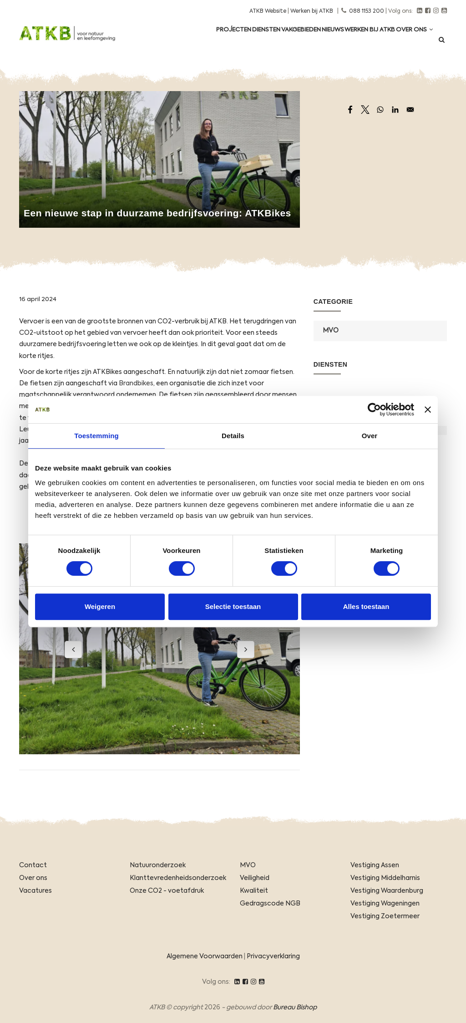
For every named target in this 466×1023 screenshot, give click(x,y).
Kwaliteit (254, 891)
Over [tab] (370, 436)
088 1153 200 (366, 11)
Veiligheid (254, 878)
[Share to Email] (410, 109)
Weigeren (100, 606)
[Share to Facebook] (350, 109)
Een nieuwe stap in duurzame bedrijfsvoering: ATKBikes (157, 213)
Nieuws (317, 42)
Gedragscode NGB (270, 903)
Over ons (411, 42)
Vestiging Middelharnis (385, 878)
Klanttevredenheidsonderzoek (178, 878)
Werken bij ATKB (311, 11)
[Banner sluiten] (428, 409)
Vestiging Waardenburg (386, 891)
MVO (331, 330)
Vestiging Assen (374, 865)
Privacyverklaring (273, 956)
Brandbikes (136, 383)
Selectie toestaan (233, 606)
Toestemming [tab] (96, 436)
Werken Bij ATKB (360, 42)
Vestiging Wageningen (385, 903)
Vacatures (35, 891)
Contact (33, 865)
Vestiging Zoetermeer (385, 916)
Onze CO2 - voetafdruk (167, 891)
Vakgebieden (278, 42)
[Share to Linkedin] (395, 109)
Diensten (237, 42)
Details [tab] (233, 436)
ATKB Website (267, 11)
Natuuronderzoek (158, 865)
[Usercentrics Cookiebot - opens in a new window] (374, 409)
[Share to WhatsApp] (380, 109)
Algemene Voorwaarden (205, 956)
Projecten (198, 42)
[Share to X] (365, 109)
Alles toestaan (366, 606)
